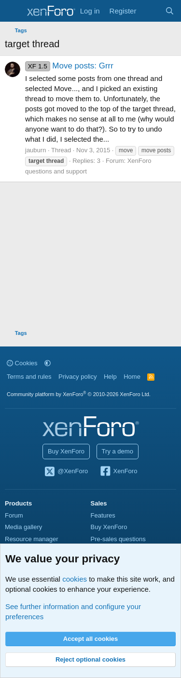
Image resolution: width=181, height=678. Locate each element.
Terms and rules (29, 376)
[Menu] (13, 11)
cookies (74, 579)
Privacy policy (77, 376)
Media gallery (23, 527)
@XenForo (66, 471)
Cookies (22, 363)
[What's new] (150, 11)
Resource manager (31, 539)
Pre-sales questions (118, 539)
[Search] (169, 11)
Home (132, 376)
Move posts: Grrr (69, 65)
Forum (14, 515)
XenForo (118, 471)
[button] (47, 363)
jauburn (35, 150)
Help (110, 376)
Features (103, 515)
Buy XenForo (66, 451)
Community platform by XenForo (79, 394)
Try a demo (117, 451)
